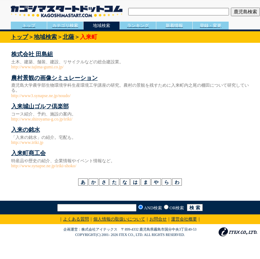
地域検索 (45, 37)
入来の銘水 (25, 130)
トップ (19, 37)
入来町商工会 (28, 153)
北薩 (68, 37)
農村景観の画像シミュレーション (54, 78)
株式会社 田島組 (32, 54)
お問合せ (158, 219)
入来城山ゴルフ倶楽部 (40, 106)
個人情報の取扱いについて (119, 219)
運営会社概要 (184, 219)
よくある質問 (76, 219)
